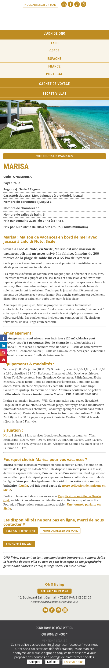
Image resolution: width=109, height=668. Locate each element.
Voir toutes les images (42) (54, 156)
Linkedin (64, 4)
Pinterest (77, 4)
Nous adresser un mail (40, 5)
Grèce (55, 51)
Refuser (52, 662)
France (54, 66)
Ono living (54, 19)
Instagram (83, 4)
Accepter (34, 662)
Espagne (54, 59)
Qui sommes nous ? (54, 634)
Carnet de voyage (54, 84)
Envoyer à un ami (19, 544)
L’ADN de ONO (54, 33)
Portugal (54, 74)
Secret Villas (54, 94)
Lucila (23, 485)
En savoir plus (73, 662)
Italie (54, 43)
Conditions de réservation (54, 628)
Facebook (70, 4)
